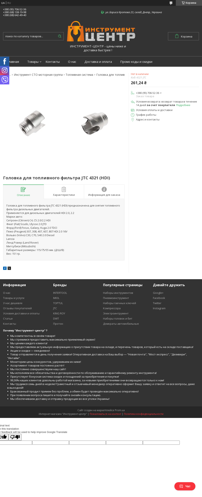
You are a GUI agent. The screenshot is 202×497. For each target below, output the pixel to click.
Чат (184, 486)
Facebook (159, 298)
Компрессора (112, 308)
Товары (33, 61)
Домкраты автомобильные (121, 324)
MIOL (56, 298)
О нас (72, 61)
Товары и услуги (13, 298)
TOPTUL (58, 303)
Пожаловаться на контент (105, 414)
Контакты (53, 61)
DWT (56, 318)
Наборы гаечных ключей (119, 303)
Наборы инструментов (118, 293)
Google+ (158, 293)
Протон (58, 324)
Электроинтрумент (116, 313)
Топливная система (79, 75)
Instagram (159, 308)
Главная (13, 61)
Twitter (157, 303)
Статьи (8, 318)
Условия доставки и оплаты (21, 313)
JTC (55, 308)
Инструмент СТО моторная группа (38, 75)
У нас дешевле (12, 303)
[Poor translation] (15, 437)
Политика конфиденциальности (143, 414)
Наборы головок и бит (117, 318)
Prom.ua (120, 410)
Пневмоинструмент (116, 298)
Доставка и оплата (98, 61)
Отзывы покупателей (17, 308)
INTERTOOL (60, 293)
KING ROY (59, 313)
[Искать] (59, 36)
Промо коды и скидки (136, 61)
